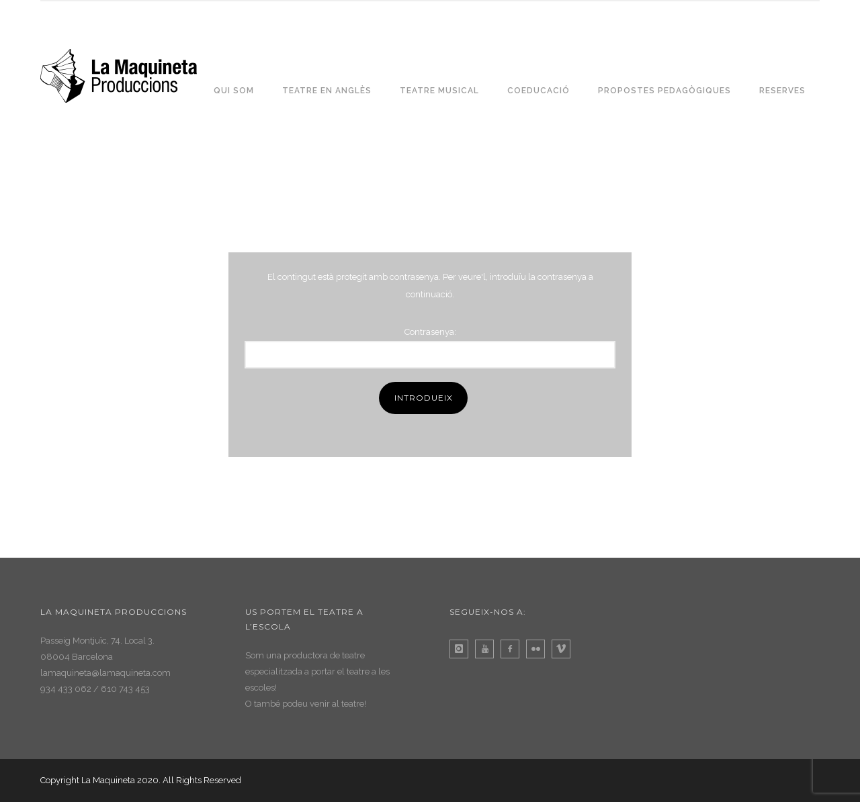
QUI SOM (234, 90)
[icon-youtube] (488, 649)
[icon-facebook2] (513, 649)
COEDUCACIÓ (538, 90)
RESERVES (782, 90)
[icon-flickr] (539, 649)
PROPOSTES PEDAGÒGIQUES (664, 90)
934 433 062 (65, 689)
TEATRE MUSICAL (439, 90)
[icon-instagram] (462, 649)
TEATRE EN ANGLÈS (327, 90)
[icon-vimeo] (564, 649)
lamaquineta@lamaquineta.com (105, 673)
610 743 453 (125, 689)
